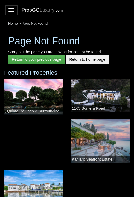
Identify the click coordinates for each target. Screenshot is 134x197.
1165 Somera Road (88, 108)
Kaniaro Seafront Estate (92, 159)
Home (13, 23)
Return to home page (87, 59)
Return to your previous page (36, 59)
